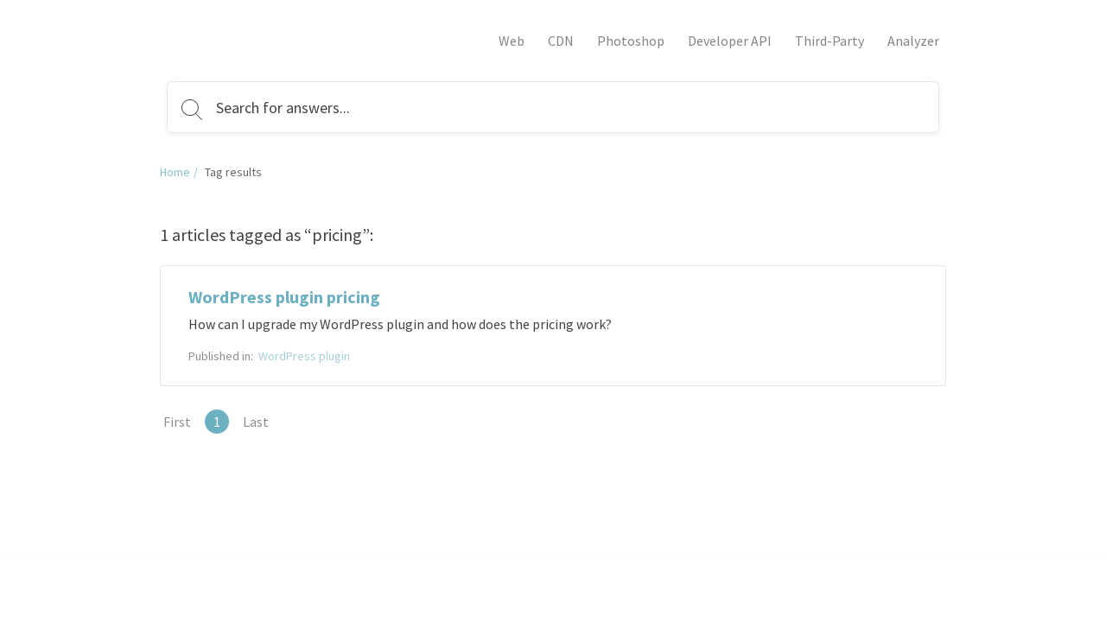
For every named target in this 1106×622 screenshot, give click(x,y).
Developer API (730, 40)
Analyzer (913, 40)
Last (256, 421)
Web (511, 40)
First (177, 421)
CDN (561, 40)
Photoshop (630, 40)
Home (175, 172)
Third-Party (829, 40)
